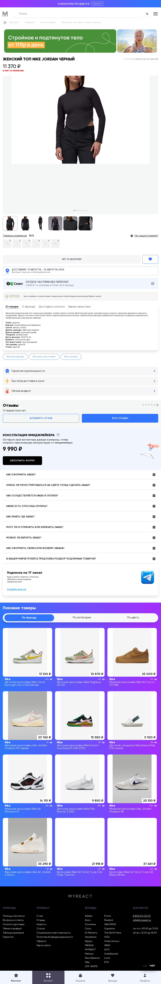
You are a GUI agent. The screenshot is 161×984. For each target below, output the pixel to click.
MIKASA (89, 945)
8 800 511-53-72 (141, 916)
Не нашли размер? (146, 235)
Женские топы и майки (44, 357)
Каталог (14, 22)
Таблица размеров (15, 235)
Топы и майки (48, 22)
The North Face (112, 933)
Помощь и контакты (14, 916)
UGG (107, 937)
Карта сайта (44, 945)
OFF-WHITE (91, 966)
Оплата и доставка (13, 924)
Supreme (109, 928)
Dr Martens (91, 933)
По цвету (133, 617)
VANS (107, 945)
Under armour (111, 941)
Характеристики (79, 306)
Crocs (88, 928)
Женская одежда (15, 357)
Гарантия (8, 937)
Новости (41, 924)
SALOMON (110, 924)
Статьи (41, 928)
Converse (90, 924)
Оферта (41, 941)
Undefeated (111, 954)
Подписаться (16, 590)
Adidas (89, 916)
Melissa (89, 954)
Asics (88, 920)
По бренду (29, 617)
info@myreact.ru (142, 920)
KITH (106, 962)
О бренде (28, 306)
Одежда (30, 22)
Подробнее (97, 4)
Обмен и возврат (12, 928)
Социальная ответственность (54, 933)
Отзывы (41, 920)
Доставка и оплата (52, 306)
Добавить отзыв (41, 418)
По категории (82, 617)
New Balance (92, 958)
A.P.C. (107, 949)
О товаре (12, 306)
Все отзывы (120, 418)
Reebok (108, 920)
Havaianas (91, 937)
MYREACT (90, 949)
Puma (107, 916)
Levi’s (107, 958)
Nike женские (71, 357)
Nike (87, 962)
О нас (40, 916)
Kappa (88, 941)
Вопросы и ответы (13, 920)
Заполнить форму (22, 460)
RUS (31, 236)
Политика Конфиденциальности (55, 937)
